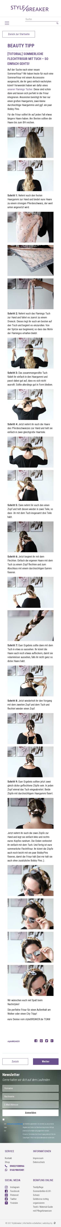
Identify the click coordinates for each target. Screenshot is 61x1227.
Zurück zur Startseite (19, 34)
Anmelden (30, 1112)
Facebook (12, 1191)
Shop (7, 1162)
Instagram (12, 1187)
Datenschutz (39, 1162)
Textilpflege (38, 1187)
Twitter (11, 1199)
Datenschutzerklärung (15, 1124)
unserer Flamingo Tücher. (20, 89)
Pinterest (12, 1195)
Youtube (11, 1202)
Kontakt (8, 1158)
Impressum (38, 1158)
